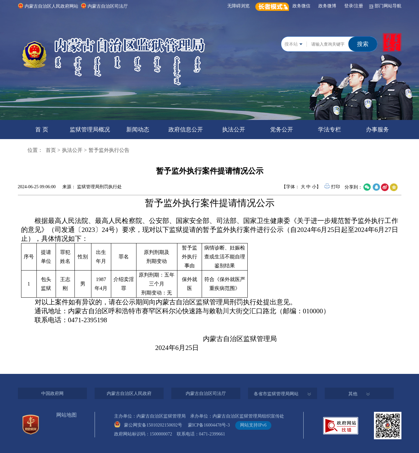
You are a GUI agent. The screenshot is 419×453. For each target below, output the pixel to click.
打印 (332, 186)
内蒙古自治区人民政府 (129, 393)
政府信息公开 (185, 129)
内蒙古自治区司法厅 (108, 6)
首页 (51, 150)
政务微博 (328, 6)
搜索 (363, 44)
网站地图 (66, 415)
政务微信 (302, 6)
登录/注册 (355, 6)
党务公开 (281, 129)
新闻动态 (137, 129)
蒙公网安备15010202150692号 (155, 425)
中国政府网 (52, 393)
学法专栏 (329, 129)
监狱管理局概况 (90, 129)
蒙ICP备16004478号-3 (211, 425)
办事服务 (377, 129)
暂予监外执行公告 (109, 150)
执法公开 (233, 129)
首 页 (41, 129)
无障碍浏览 (239, 6)
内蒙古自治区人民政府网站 (51, 6)
